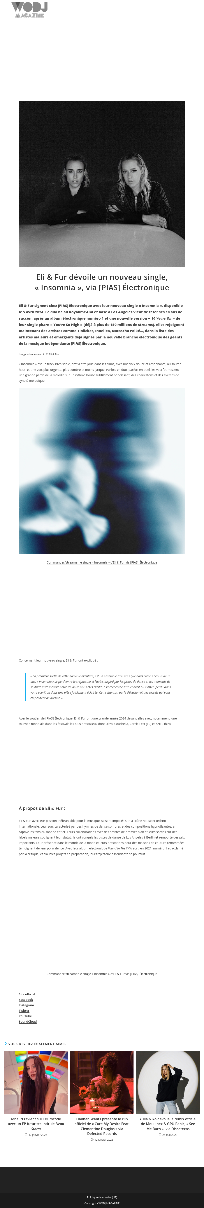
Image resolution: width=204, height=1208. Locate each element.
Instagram (26, 1005)
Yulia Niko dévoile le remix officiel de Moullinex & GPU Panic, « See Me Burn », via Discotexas (167, 1124)
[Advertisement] (102, 52)
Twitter (24, 1010)
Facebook (26, 1000)
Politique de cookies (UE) (102, 1197)
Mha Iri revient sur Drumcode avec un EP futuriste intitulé (36, 1124)
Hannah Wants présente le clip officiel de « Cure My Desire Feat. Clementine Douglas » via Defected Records (102, 1126)
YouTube (25, 1016)
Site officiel (27, 994)
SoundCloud (28, 1021)
